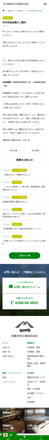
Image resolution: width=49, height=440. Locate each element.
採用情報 (30, 402)
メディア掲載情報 (19, 170)
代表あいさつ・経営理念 (36, 383)
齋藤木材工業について (36, 377)
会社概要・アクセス (35, 393)
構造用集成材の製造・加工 (36, 357)
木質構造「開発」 (34, 352)
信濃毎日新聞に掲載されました (15, 202)
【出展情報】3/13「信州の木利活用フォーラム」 (23, 229)
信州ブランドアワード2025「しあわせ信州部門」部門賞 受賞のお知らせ (24, 215)
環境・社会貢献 (33, 389)
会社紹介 (30, 373)
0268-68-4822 (24, 301)
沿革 (29, 398)
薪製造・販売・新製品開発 (36, 364)
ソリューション (9, 382)
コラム (17, 236)
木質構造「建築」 (34, 347)
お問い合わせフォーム (24, 284)
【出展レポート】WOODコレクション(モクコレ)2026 (24, 242)
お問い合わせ (8, 356)
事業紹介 (30, 343)
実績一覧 (6, 352)
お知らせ (8, 18)
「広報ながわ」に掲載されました (16, 175)
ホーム (5, 343)
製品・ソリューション (12, 373)
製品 (4, 377)
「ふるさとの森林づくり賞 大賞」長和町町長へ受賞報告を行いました (24, 188)
